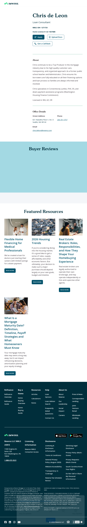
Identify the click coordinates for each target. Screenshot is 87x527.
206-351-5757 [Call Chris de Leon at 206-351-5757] (62, 120)
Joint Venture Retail (75, 408)
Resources (36, 390)
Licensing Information (30, 443)
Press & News (77, 394)
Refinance (8, 390)
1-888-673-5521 (10, 460)
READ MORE (10, 270)
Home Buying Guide (20, 410)
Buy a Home (20, 392)
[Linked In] (10, 522)
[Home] (11, 3)
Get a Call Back (42, 43)
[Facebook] (5, 522)
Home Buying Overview (21, 400)
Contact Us (49, 418)
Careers (62, 415)
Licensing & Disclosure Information (50, 448)
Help (47, 390)
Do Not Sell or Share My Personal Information (74, 476)
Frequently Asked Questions (49, 411)
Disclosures (50, 441)
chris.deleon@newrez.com (42, 130)
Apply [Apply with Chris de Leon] (38, 37)
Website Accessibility (53, 467)
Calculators (36, 399)
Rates (33, 403)
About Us (63, 390)
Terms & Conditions (53, 455)
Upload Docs (55, 37)
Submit (51, 520)
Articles (34, 394)
